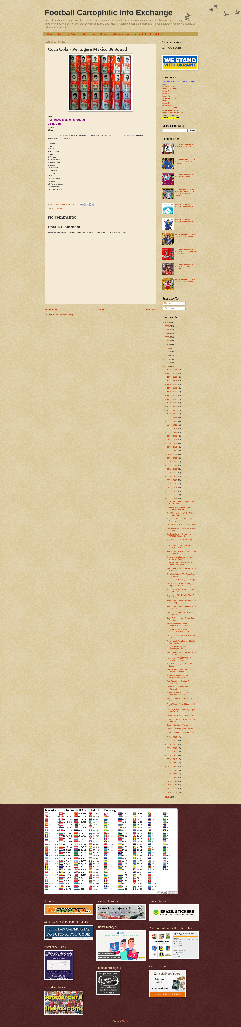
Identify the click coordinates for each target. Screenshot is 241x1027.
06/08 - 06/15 (172, 476)
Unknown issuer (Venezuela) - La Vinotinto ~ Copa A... (179, 558)
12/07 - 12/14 (172, 381)
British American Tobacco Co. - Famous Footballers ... (178, 671)
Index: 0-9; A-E (168, 86)
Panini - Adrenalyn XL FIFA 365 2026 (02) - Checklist (185, 235)
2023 (167, 333)
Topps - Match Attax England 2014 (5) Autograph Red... (181, 642)
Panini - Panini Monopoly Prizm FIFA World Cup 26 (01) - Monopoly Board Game (184, 192)
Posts (167, 304)
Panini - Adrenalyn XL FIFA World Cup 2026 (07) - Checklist (185, 161)
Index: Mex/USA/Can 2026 (172, 113)
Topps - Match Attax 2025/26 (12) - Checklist (184, 205)
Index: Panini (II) (169, 98)
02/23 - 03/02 (172, 766)
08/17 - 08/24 (172, 439)
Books (60, 34)
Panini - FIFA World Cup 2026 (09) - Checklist (184, 145)
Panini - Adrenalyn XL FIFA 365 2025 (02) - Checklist (185, 280)
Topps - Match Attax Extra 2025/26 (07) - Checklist (184, 220)
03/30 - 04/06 (172, 748)
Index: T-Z (166, 103)
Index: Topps (167, 105)
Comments (169, 308)
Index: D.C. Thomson (170, 89)
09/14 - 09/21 (172, 425)
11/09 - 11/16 (172, 395)
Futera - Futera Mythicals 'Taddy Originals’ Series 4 (179, 585)
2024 (167, 330)
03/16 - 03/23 (172, 755)
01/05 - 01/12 (172, 792)
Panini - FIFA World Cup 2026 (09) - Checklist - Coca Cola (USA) (185, 251)
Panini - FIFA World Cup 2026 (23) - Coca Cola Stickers (184, 266)
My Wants (72, 34)
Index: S (165, 101)
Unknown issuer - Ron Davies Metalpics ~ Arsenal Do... (178, 676)
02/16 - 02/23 (172, 770)
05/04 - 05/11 (172, 495)
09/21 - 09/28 (172, 421)
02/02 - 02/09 (172, 778)
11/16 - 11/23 (172, 392)
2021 (167, 341)
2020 (167, 344)
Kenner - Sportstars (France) (177, 725)
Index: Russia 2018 (170, 110)
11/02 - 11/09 (172, 399)
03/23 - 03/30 (172, 752)
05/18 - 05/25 (172, 487)
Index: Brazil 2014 (169, 108)
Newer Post (51, 309)
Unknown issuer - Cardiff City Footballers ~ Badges (178, 693)
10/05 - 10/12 (172, 414)
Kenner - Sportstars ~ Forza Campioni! (181, 732)
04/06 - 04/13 (172, 744)
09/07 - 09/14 (172, 428)
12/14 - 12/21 (172, 377)
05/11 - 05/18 (172, 491)
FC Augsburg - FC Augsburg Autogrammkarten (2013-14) (179, 630)
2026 (167, 322)
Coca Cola (58, 208)
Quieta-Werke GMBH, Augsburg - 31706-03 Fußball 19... (179, 535)
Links (93, 34)
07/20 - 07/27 (172, 454)
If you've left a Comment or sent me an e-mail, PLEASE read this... (131, 34)
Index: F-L (166, 91)
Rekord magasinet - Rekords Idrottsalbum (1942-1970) (177, 625)
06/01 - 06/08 (172, 480)
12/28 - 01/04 (172, 370)
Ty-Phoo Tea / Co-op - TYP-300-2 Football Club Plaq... (179, 546)
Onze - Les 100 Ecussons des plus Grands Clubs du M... (180, 564)
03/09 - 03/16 (172, 759)
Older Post (150, 309)
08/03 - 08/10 (172, 447)
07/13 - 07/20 (172, 458)
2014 (167, 367)
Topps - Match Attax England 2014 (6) (181, 580)
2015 (167, 363)
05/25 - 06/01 (172, 484)
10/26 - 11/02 (172, 403)
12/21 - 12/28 (172, 373)
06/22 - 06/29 (172, 469)
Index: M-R (166, 94)
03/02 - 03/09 (172, 763)
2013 (167, 797)
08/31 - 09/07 (172, 432)
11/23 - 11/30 (172, 388)
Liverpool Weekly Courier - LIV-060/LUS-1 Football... (178, 508)
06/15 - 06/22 (172, 473)
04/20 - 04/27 (172, 737)
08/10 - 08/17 (172, 443)
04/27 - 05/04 (172, 498)
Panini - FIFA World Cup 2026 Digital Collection (184, 175)
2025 (167, 326)
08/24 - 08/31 (172, 436)
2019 (167, 348)
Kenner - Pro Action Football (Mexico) (181, 715)
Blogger (125, 1021)
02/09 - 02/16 (172, 774)
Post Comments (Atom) (64, 315)
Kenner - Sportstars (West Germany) (180, 729)
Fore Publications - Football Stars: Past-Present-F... (179, 682)
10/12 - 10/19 (172, 410)
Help (84, 34)
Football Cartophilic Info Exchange (108, 12)
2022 (167, 337)
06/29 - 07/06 (172, 465)
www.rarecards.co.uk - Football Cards (181, 525)
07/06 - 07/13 (172, 462)
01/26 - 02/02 (172, 781)
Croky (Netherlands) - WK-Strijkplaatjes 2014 (177, 648)
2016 (167, 359)
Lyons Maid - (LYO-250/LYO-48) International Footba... (179, 659)
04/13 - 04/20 (172, 741)
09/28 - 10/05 (172, 417)
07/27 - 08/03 (172, 451)
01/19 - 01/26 (172, 785)
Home (50, 34)
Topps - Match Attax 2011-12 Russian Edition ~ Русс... (181, 590)
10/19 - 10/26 (172, 406)
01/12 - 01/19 (172, 789)
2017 (167, 356)
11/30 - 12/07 (172, 384)
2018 (167, 352)
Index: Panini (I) (168, 96)
